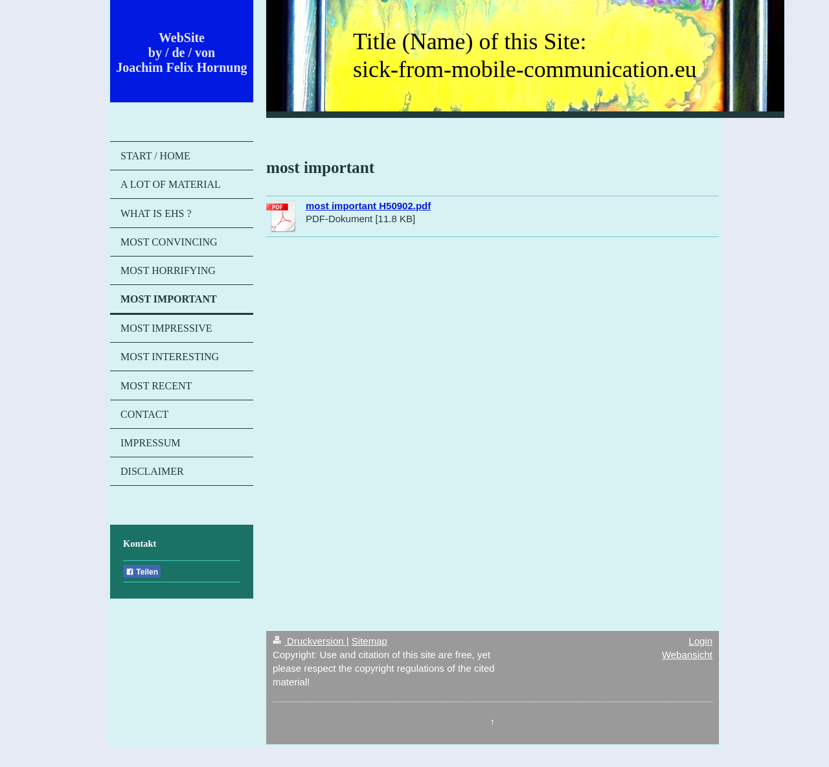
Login (700, 641)
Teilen (142, 572)
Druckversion (309, 641)
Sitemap (369, 641)
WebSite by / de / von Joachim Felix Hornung (181, 52)
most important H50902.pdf (368, 205)
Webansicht (687, 654)
